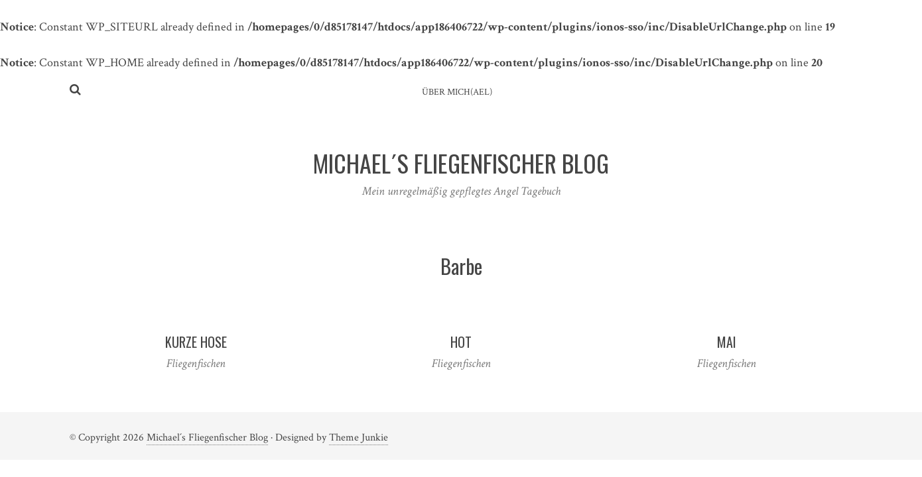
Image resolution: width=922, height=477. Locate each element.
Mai (726, 342)
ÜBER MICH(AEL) (457, 92)
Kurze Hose (196, 342)
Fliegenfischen (196, 363)
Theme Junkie (358, 438)
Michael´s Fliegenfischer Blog (207, 438)
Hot (461, 342)
